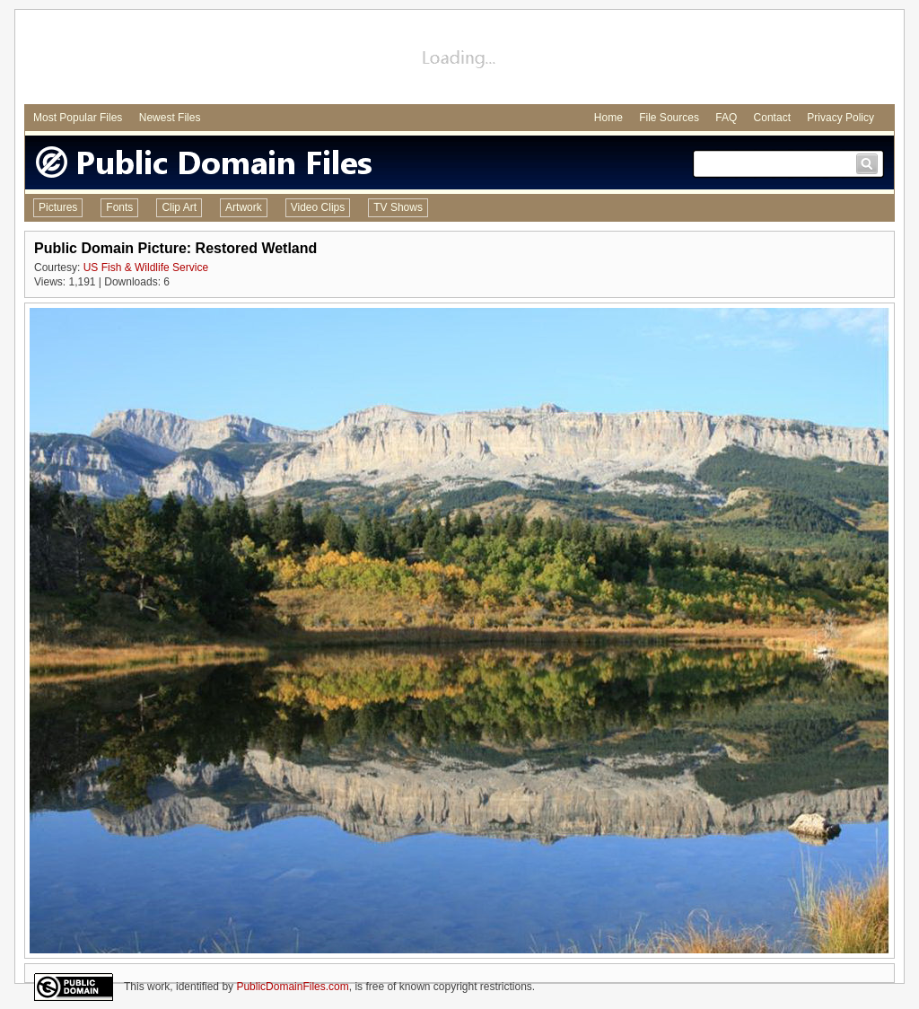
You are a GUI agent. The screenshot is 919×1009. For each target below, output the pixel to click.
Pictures (58, 207)
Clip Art (179, 207)
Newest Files (170, 117)
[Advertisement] (459, 59)
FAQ (726, 117)
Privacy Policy (840, 117)
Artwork (243, 207)
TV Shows (398, 207)
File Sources (669, 117)
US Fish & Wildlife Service (145, 267)
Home (608, 117)
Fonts (119, 207)
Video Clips (318, 207)
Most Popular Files (77, 117)
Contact (772, 117)
